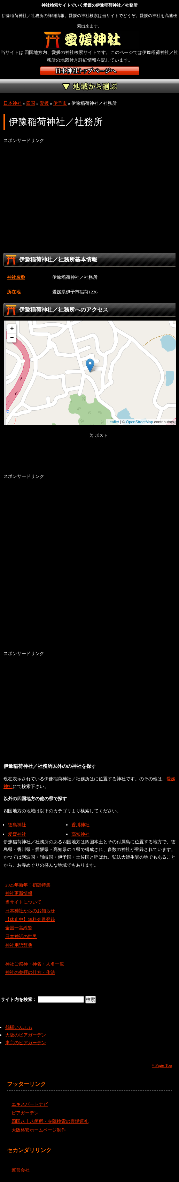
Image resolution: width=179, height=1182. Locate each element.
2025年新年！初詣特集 (27, 885)
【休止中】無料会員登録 (30, 919)
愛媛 (44, 103)
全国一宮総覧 (18, 927)
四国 (30, 103)
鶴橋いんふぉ (18, 1027)
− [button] (12, 338)
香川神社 (80, 824)
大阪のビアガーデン (25, 1035)
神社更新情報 (18, 893)
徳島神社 (17, 824)
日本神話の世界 (21, 936)
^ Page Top (162, 1065)
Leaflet (113, 422)
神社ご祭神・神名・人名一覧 (34, 964)
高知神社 (80, 834)
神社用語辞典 (18, 945)
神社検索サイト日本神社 (89, 70)
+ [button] (12, 328)
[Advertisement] (89, 193)
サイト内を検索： (19, 999)
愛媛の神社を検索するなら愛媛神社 (89, 40)
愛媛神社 (17, 834)
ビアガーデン (25, 1113)
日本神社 (12, 103)
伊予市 (60, 103)
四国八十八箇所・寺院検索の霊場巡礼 (49, 1121)
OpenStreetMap (139, 422)
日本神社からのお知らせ (30, 910)
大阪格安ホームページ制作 (38, 1130)
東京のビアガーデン (25, 1042)
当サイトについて (23, 902)
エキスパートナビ (29, 1104)
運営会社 (20, 1170)
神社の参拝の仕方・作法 (30, 972)
